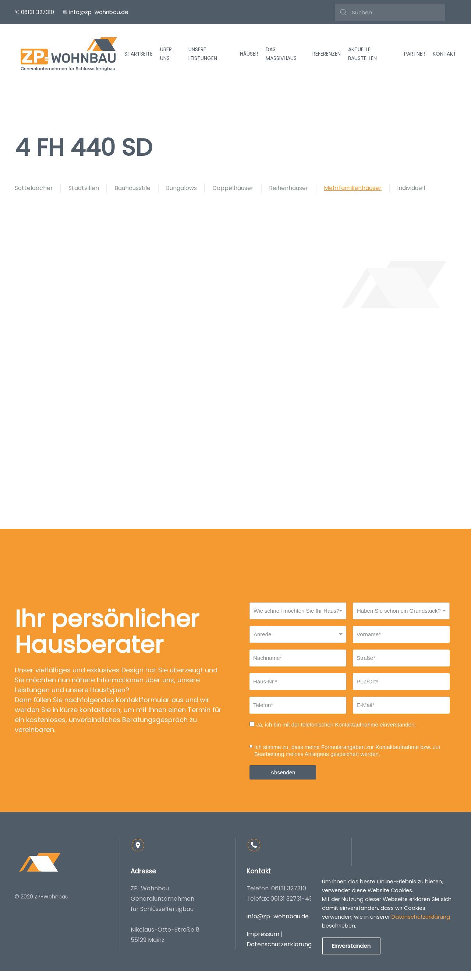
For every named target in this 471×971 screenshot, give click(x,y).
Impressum (263, 934)
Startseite (138, 53)
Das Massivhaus (281, 54)
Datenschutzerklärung (279, 944)
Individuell (411, 188)
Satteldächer (34, 188)
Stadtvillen (83, 188)
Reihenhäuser (288, 188)
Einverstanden (351, 946)
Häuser (249, 53)
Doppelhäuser (233, 188)
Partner (414, 53)
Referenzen (326, 53)
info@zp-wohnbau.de (278, 916)
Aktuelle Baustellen (362, 54)
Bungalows (181, 188)
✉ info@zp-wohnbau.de (95, 12)
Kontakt (444, 53)
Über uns (166, 54)
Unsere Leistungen (202, 54)
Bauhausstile (132, 188)
